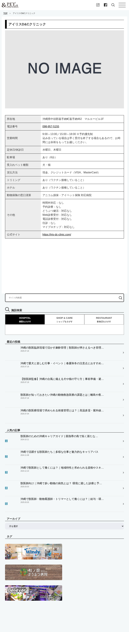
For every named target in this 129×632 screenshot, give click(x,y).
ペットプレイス (13, 576)
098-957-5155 (50, 126)
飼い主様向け (12, 590)
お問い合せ (11, 611)
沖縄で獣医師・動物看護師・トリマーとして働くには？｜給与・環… (62, 433)
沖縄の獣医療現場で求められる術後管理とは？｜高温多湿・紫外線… (62, 381)
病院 (7, 583)
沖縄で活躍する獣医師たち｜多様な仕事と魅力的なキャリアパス (59, 408)
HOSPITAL (25, 320)
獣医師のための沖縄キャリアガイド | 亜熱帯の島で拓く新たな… (59, 399)
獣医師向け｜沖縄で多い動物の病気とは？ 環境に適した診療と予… (61, 425)
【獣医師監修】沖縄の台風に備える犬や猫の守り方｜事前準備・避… (62, 364)
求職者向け (11, 597)
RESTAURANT (104, 320)
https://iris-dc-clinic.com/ (56, 234)
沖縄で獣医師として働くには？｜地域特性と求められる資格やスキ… (62, 416)
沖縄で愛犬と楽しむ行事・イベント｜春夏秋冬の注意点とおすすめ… (62, 356)
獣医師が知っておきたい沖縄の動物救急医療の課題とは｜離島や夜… (62, 372)
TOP (5, 13)
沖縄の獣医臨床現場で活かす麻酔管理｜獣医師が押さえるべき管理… (62, 347)
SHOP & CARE (64, 320)
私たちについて (13, 604)
